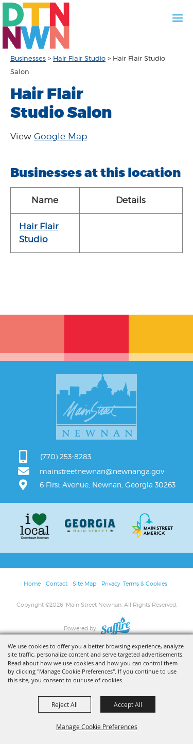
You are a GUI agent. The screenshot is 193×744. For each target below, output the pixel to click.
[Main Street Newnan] (36, 26)
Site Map (84, 583)
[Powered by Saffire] (115, 628)
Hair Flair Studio (79, 58)
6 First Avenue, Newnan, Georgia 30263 (108, 484)
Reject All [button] (64, 704)
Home (32, 583)
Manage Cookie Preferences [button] (96, 726)
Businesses (28, 58)
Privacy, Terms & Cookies (134, 583)
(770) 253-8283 (65, 456)
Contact (56, 583)
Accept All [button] (128, 704)
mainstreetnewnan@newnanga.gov (102, 471)
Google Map (60, 136)
